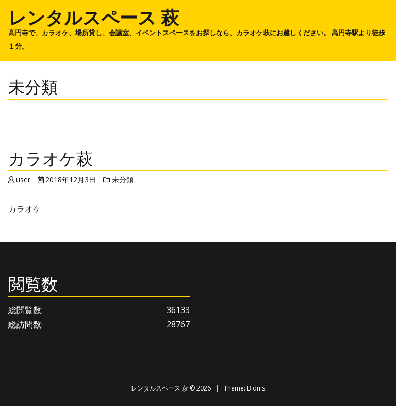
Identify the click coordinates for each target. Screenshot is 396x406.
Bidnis (256, 388)
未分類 (123, 179)
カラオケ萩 (50, 158)
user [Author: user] (23, 179)
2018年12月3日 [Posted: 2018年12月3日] (70, 179)
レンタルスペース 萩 (93, 17)
